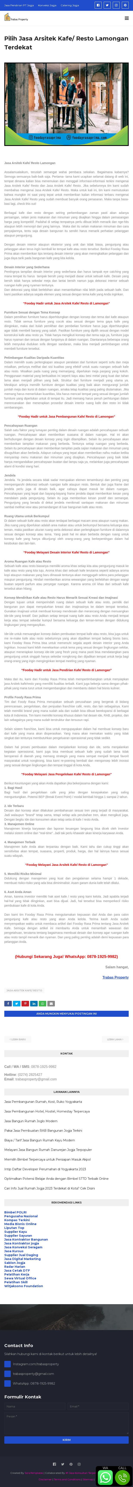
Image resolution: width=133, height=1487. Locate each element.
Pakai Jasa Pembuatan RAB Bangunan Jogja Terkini (43, 1131)
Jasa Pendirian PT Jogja (19, 5)
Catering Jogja (70, 5)
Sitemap (88, 1479)
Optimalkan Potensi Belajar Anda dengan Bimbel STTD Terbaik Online (56, 1179)
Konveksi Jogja (47, 5)
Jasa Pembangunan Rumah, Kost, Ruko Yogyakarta (43, 1102)
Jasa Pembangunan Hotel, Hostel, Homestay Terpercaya (47, 1111)
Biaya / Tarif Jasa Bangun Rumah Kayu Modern (39, 1140)
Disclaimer (45, 1479)
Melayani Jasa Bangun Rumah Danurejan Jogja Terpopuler (48, 1150)
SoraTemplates (34, 1472)
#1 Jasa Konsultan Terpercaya (84, 1472)
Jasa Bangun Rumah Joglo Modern (30, 1121)
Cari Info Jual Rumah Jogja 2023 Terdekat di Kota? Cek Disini (49, 1188)
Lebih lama (114, 1039)
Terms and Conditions (67, 1479)
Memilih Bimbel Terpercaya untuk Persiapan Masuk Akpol (47, 1159)
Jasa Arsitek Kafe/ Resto (24, 990)
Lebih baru (18, 1039)
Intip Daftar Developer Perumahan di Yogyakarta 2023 (45, 1169)
